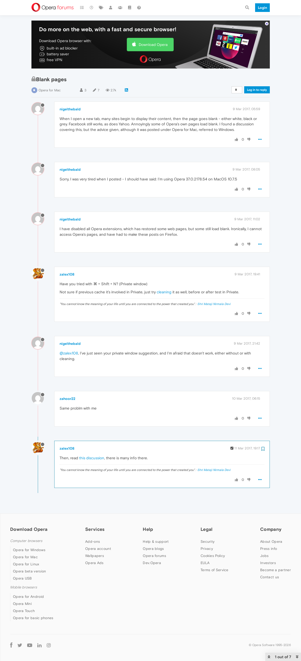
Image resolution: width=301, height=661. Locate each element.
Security (208, 541)
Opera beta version (29, 571)
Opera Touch (24, 611)
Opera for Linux (26, 564)
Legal (207, 529)
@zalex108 (69, 353)
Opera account (98, 549)
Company (270, 529)
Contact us (269, 577)
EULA (205, 563)
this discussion (91, 458)
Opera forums (154, 556)
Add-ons (92, 541)
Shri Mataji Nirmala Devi (214, 304)
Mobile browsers (23, 587)
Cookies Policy (213, 556)
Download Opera (153, 44)
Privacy (207, 549)
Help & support (156, 541)
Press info (268, 549)
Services (94, 529)
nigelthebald (70, 109)
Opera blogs (153, 549)
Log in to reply (257, 90)
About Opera (271, 541)
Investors (268, 563)
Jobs (264, 556)
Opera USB (22, 578)
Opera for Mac (50, 90)
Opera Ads (94, 563)
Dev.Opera (152, 563)
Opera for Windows (29, 550)
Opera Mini (22, 604)
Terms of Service (214, 570)
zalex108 (67, 274)
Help (148, 529)
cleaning (164, 292)
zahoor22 (67, 399)
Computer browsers (26, 541)
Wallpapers (94, 556)
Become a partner (275, 570)
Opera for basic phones (33, 618)
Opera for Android (28, 597)
